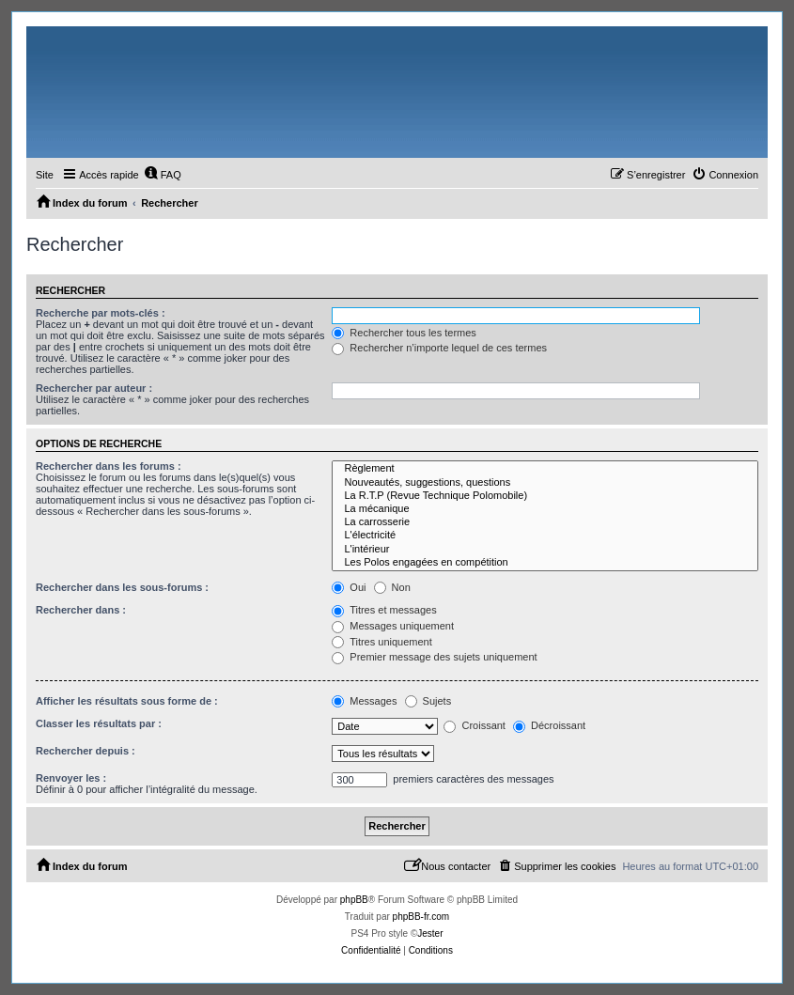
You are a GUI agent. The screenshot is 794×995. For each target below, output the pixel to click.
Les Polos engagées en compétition (545, 562)
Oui (349, 587)
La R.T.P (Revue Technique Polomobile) (545, 496)
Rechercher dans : (81, 609)
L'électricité (545, 535)
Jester (430, 933)
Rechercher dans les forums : (108, 466)
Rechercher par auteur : (94, 388)
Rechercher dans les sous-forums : (122, 587)
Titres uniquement (382, 641)
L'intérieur (545, 549)
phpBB (354, 899)
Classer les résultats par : (99, 723)
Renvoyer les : (71, 778)
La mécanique (545, 509)
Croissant (475, 725)
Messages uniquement (393, 625)
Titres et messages (384, 609)
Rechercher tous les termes (404, 332)
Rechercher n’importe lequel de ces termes (439, 347)
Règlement (545, 468)
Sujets (428, 701)
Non (392, 587)
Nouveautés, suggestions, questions (545, 483)
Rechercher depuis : (85, 750)
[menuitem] (162, 174)
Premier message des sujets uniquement (434, 656)
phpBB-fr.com (421, 916)
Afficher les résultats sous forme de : (127, 701)
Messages (364, 701)
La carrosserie (545, 522)
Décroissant (549, 725)
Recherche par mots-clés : (100, 313)
